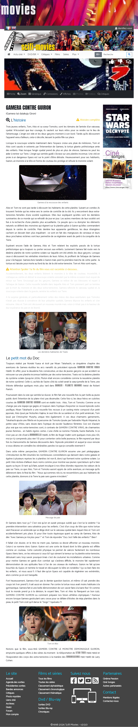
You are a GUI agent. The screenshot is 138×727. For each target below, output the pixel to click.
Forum (9, 711)
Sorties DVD (44, 705)
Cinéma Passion (110, 679)
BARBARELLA (36, 435)
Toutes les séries (46, 682)
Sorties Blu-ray (45, 708)
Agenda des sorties (15, 682)
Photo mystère (13, 697)
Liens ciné (10, 700)
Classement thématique (49, 693)
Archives (10, 704)
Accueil (9, 679)
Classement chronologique (51, 689)
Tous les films (45, 679)
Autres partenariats (112, 686)
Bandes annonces (14, 689)
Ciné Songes (109, 682)
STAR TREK (81, 652)
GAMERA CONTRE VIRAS (88, 367)
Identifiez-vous (123, 28)
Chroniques (43, 712)
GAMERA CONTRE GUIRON (29, 402)
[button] (19, 54)
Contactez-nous (111, 701)
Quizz (8, 707)
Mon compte (12, 714)
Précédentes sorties (15, 686)
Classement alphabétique (50, 686)
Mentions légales (111, 698)
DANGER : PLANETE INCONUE (68, 385)
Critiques (10, 693)
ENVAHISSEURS (73, 657)
